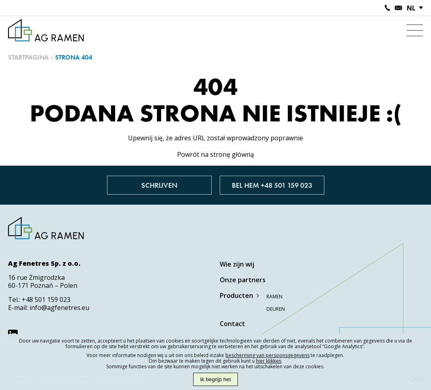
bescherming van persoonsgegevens (267, 355)
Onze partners (243, 279)
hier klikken (268, 360)
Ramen (274, 296)
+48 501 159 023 (46, 299)
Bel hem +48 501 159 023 (272, 185)
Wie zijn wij (237, 264)
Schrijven (159, 185)
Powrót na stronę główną (215, 154)
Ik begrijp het (215, 379)
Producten (236, 295)
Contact (232, 323)
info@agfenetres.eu (59, 307)
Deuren (275, 309)
